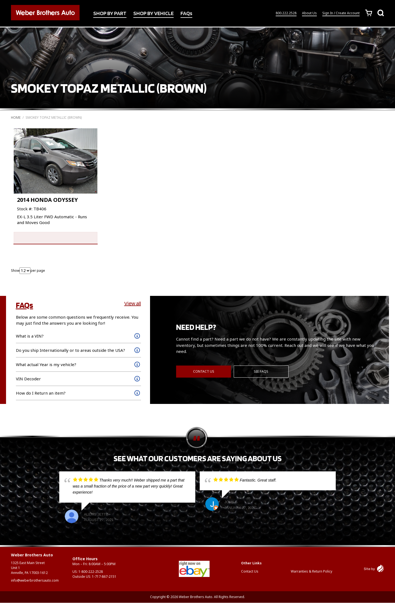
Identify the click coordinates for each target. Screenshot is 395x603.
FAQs (186, 13)
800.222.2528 (286, 13)
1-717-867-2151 (104, 576)
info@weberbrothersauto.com (35, 580)
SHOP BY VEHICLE (153, 13)
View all (132, 304)
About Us (309, 13)
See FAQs (261, 372)
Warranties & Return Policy (311, 571)
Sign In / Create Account (341, 13)
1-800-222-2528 (90, 572)
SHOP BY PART (109, 13)
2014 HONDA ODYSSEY (47, 199)
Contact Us (203, 372)
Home (16, 117)
